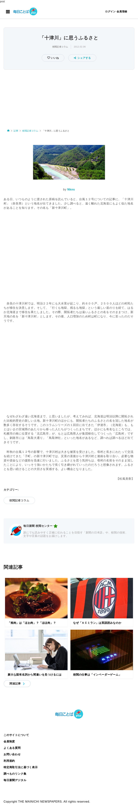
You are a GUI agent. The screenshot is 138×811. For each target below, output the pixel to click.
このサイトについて (16, 734)
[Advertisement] (69, 98)
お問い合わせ (12, 754)
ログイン (110, 11)
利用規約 (9, 760)
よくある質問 (12, 747)
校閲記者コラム (60, 47)
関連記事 (15, 683)
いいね (54, 57)
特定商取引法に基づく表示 (21, 767)
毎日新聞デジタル (15, 780)
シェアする (82, 57)
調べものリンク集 (15, 773)
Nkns (71, 189)
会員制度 (9, 741)
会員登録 (122, 11)
